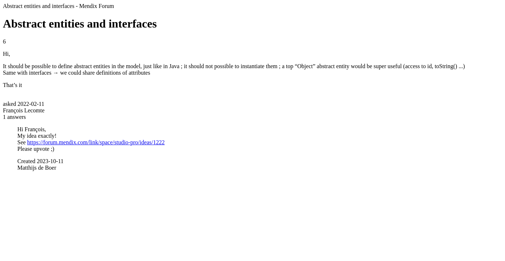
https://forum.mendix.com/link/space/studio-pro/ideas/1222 (95, 142)
